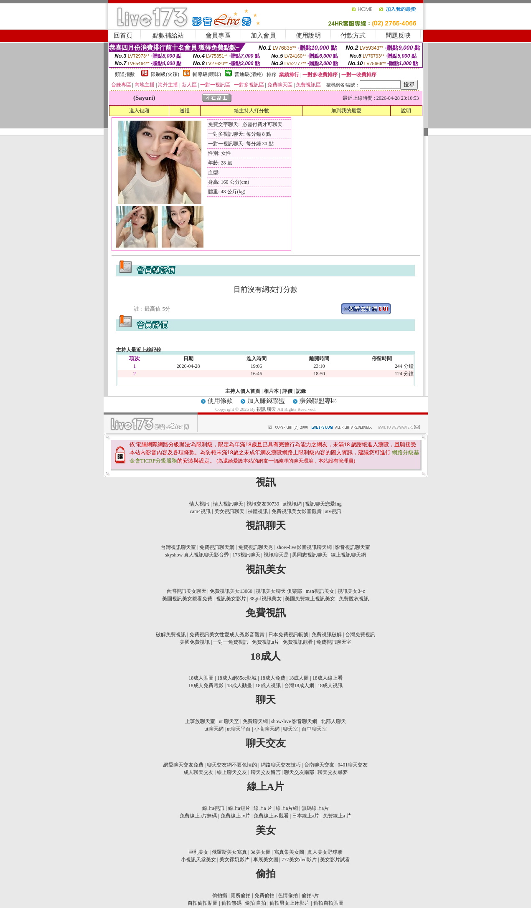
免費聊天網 (255, 721)
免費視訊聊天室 (333, 642)
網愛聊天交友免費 (183, 765)
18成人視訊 (268, 685)
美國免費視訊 (195, 642)
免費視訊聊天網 (216, 547)
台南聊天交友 (319, 765)
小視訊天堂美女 (198, 859)
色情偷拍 (288, 895)
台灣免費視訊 (360, 634)
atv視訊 (333, 511)
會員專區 (218, 35)
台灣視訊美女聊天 (186, 591)
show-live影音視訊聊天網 (304, 547)
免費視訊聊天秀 (255, 547)
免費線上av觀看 (271, 816)
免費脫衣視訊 (354, 599)
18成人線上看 (328, 678)
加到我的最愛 (346, 111)
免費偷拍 (264, 895)
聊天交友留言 (266, 772)
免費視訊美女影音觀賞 (297, 511)
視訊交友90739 (262, 504)
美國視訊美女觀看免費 (187, 599)
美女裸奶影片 (234, 859)
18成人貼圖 (200, 678)
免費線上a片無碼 (198, 816)
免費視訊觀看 (298, 642)
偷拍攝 (219, 895)
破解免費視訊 (171, 634)
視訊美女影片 (231, 599)
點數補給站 (168, 35)
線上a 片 (263, 808)
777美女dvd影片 (299, 859)
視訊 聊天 (267, 409)
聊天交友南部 (299, 772)
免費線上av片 (235, 816)
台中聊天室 (314, 729)
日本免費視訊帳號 (288, 634)
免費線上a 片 (337, 816)
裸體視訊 (258, 511)
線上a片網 (287, 808)
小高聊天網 (266, 729)
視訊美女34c (351, 591)
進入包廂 (139, 111)
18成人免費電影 (206, 685)
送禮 (185, 111)
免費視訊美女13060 (231, 591)
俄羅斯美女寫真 (229, 852)
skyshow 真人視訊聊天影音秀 (197, 555)
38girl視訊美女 (265, 599)
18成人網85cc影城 (237, 678)
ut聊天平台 (239, 729)
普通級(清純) (248, 74)
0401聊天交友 (353, 765)
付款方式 (353, 35)
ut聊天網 (213, 729)
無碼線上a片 (315, 808)
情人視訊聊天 (228, 504)
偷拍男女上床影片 (289, 903)
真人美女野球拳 (325, 852)
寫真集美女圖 (289, 852)
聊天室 (290, 729)
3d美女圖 (261, 852)
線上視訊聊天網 (348, 555)
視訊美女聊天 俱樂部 (279, 591)
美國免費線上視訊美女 (310, 599)
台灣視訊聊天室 (178, 547)
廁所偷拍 (241, 895)
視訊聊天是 (276, 555)
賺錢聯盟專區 (318, 400)
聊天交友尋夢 (333, 772)
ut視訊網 (292, 504)
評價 (287, 391)
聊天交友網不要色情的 (232, 765)
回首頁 (123, 35)
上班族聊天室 (200, 721)
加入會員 (263, 35)
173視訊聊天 (246, 555)
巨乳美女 (198, 852)
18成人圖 (299, 678)
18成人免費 (272, 678)
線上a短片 (239, 808)
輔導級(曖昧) (207, 74)
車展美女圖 (265, 859)
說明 (406, 111)
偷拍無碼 (231, 903)
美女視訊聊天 (229, 511)
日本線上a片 (305, 816)
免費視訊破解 (327, 634)
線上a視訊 (213, 808)
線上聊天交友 (232, 772)
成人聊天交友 (198, 772)
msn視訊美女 (320, 591)
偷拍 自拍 (255, 903)
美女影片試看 (335, 859)
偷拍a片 (310, 895)
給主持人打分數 (251, 111)
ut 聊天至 (229, 721)
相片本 (271, 391)
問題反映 (398, 35)
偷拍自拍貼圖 (328, 903)
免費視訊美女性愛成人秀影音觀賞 (226, 634)
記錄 (301, 391)
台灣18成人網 (299, 685)
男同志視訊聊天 (309, 555)
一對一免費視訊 (230, 642)
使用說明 (308, 35)
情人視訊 (199, 504)
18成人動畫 (239, 685)
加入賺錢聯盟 (266, 400)
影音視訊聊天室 (352, 547)
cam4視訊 (200, 511)
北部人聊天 (333, 721)
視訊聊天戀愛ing (323, 504)
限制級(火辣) (165, 74)
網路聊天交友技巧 (281, 765)
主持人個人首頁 (242, 391)
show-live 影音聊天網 (294, 721)
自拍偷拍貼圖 (203, 903)
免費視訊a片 (265, 642)
